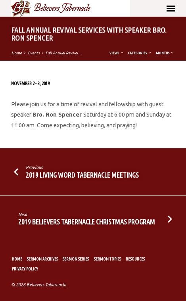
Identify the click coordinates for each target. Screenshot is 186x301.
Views (116, 53)
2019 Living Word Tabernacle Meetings (82, 175)
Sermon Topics (107, 259)
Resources (135, 259)
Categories (140, 53)
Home (17, 53)
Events (34, 53)
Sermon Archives (42, 259)
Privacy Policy (25, 268)
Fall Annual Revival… (64, 53)
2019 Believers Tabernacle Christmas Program (86, 222)
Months (165, 53)
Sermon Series (76, 259)
